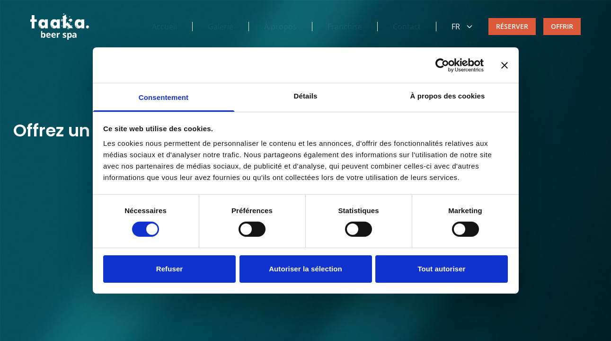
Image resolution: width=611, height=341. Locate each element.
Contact (407, 26)
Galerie (220, 26)
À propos (280, 26)
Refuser (169, 269)
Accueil (164, 26)
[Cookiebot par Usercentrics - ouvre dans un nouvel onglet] (442, 65)
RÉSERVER (512, 26)
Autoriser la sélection (305, 269)
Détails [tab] (306, 96)
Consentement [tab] (163, 97)
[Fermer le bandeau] (504, 65)
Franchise (345, 26)
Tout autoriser (441, 269)
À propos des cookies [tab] (447, 96)
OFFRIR (562, 26)
